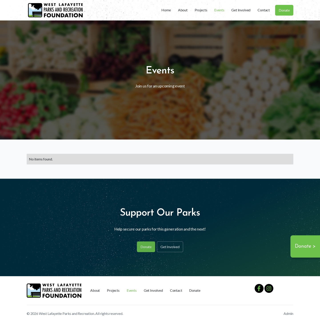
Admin (288, 313)
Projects (201, 10)
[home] (55, 10)
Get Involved (240, 10)
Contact (264, 10)
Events (219, 10)
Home (166, 10)
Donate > (305, 246)
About (183, 10)
